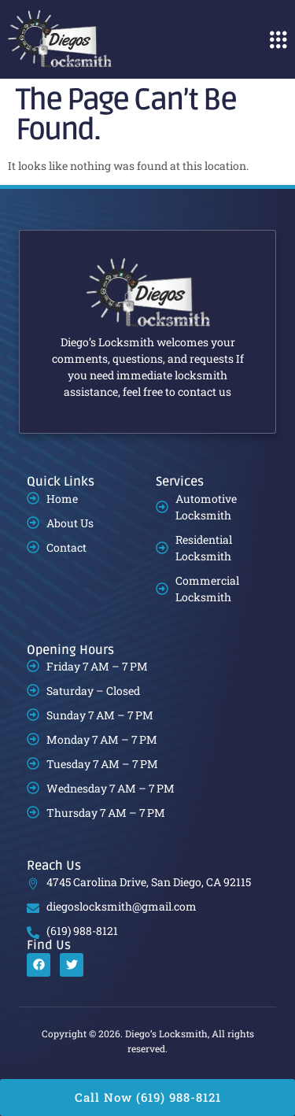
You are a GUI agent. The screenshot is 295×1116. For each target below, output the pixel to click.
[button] (278, 39)
